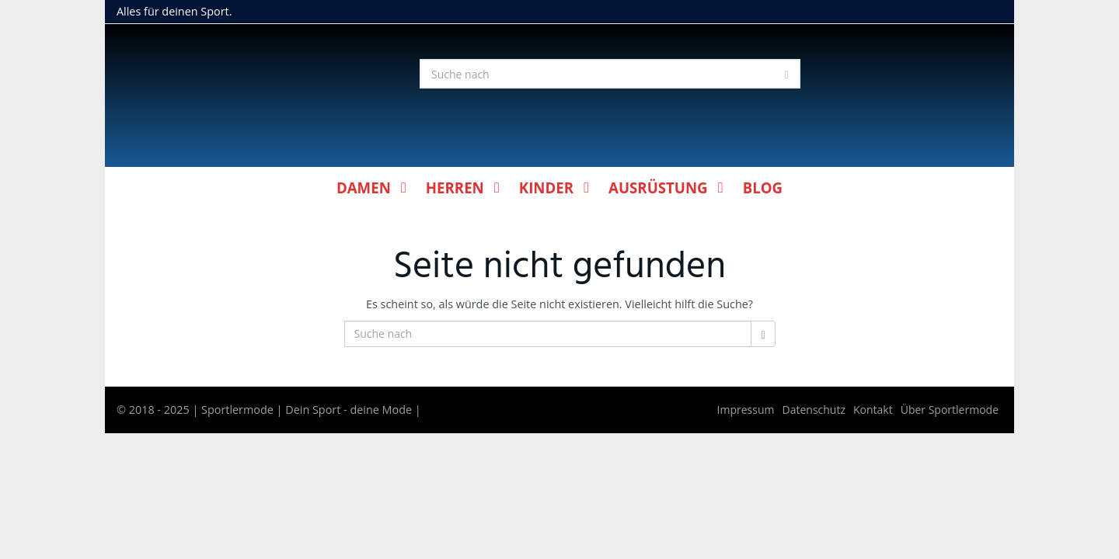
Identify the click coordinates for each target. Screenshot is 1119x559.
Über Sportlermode (950, 409)
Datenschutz (814, 409)
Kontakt (873, 409)
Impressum (746, 409)
